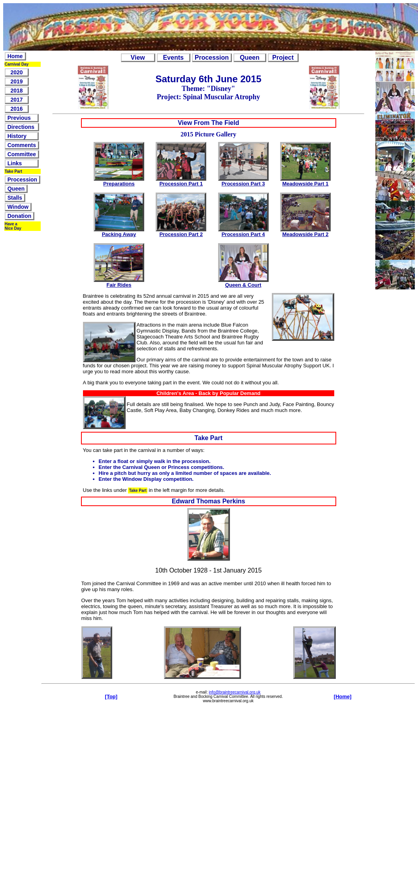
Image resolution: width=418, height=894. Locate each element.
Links (22, 163)
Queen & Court (243, 285)
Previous (22, 118)
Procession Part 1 (181, 184)
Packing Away (119, 234)
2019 (17, 81)
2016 (17, 109)
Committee (22, 154)
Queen (16, 188)
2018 (17, 90)
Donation (20, 216)
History (22, 136)
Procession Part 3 (243, 184)
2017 (17, 99)
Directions (22, 127)
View (138, 57)
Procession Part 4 (243, 234)
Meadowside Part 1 (305, 184)
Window (18, 207)
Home (15, 56)
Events (173, 57)
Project (283, 57)
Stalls (15, 198)
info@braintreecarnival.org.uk (235, 692)
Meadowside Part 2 (305, 234)
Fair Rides (119, 285)
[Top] (111, 696)
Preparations (118, 184)
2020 (17, 72)
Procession (22, 179)
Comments (22, 145)
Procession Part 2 (181, 234)
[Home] (343, 696)
